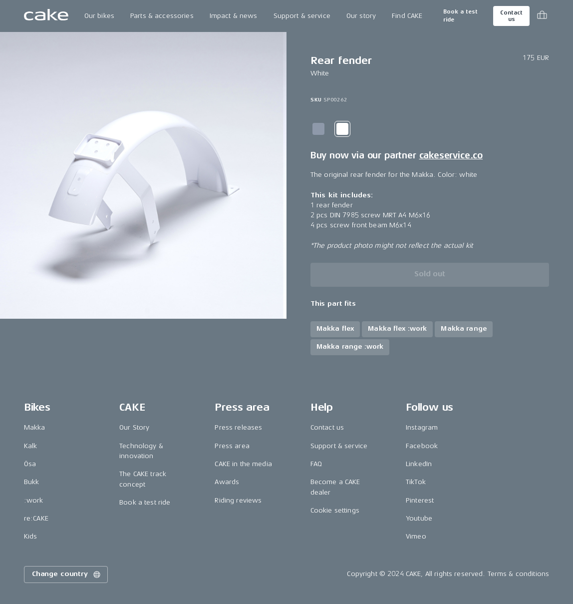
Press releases (238, 427)
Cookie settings (334, 510)
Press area (232, 446)
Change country (67, 575)
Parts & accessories (162, 15)
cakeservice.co (451, 155)
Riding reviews (238, 500)
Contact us (511, 15)
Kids (30, 536)
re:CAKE (36, 518)
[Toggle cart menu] (542, 15)
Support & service (302, 15)
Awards (227, 482)
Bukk (31, 482)
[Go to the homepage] (46, 16)
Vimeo (416, 536)
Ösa (30, 464)
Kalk (30, 446)
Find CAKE (407, 15)
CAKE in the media (243, 464)
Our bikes (99, 15)
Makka (34, 427)
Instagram (422, 427)
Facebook (422, 446)
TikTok (416, 482)
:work (33, 500)
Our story (361, 15)
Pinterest (420, 500)
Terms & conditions (519, 574)
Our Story (134, 427)
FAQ (316, 464)
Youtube (419, 518)
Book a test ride (460, 15)
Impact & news (234, 15)
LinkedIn (419, 464)
